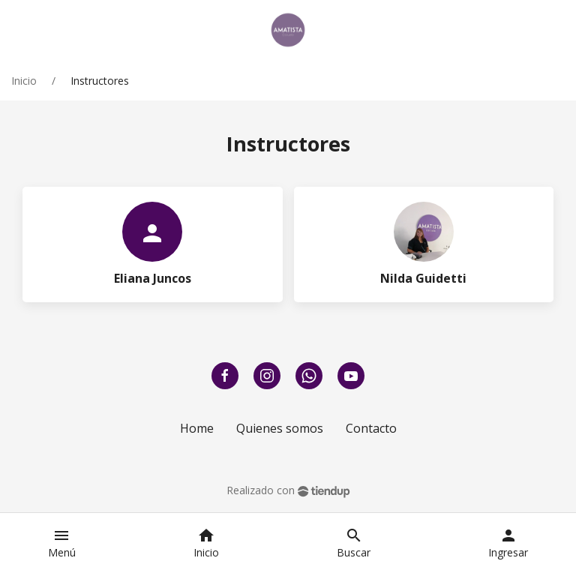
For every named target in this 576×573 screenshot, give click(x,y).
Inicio (24, 81)
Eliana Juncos (152, 278)
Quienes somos (279, 428)
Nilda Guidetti (423, 278)
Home (197, 428)
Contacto (371, 428)
